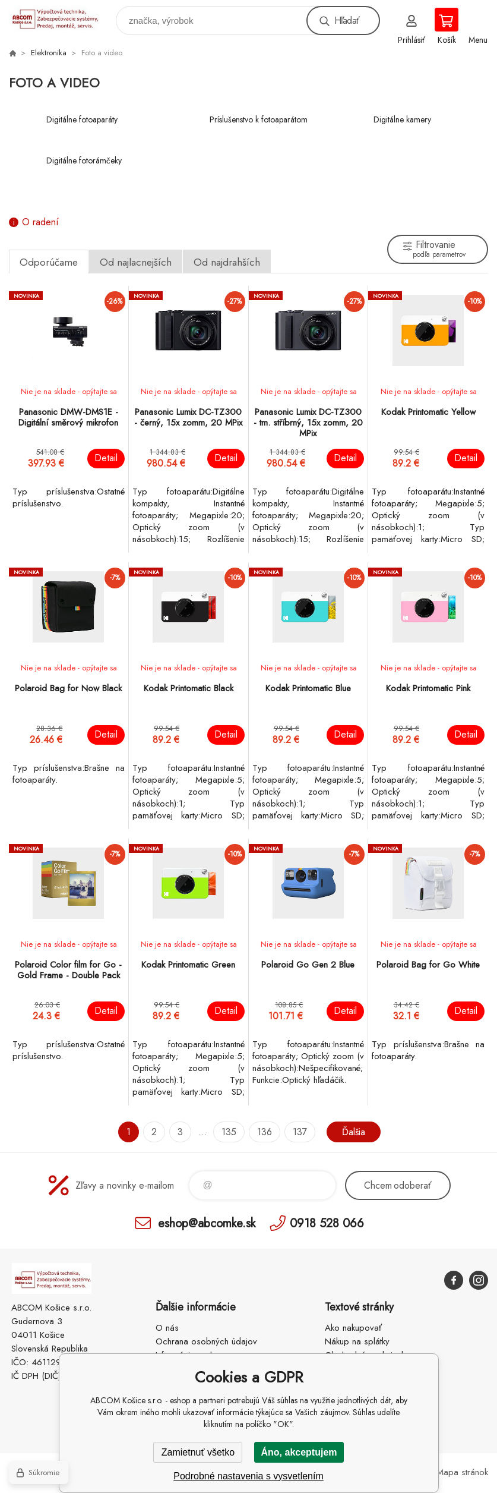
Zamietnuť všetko (198, 1452)
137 (300, 1132)
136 (264, 1132)
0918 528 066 (327, 1223)
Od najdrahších (227, 262)
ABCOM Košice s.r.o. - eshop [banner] (61, 17)
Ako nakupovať (353, 1327)
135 (228, 1132)
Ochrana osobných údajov (206, 1341)
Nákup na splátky (357, 1341)
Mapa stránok (462, 1472)
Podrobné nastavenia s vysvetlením (248, 1476)
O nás (167, 1327)
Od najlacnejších (136, 262)
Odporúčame (49, 262)
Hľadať (346, 20)
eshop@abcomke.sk (206, 1223)
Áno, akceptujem (299, 1452)
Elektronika (49, 52)
